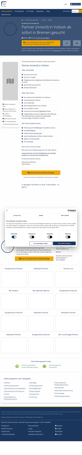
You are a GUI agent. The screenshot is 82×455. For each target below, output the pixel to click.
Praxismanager (59, 393)
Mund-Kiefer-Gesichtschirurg (63, 390)
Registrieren (75, 4)
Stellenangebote (6, 11)
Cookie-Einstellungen (8, 434)
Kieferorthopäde (34, 391)
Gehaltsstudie (6, 14)
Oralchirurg (33, 397)
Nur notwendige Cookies (41, 243)
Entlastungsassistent (36, 385)
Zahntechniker (59, 387)
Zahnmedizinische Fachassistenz (14, 391)
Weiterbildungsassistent (62, 396)
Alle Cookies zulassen (64, 243)
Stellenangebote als (51, 177)
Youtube (59, 434)
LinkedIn (59, 428)
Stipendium (40, 11)
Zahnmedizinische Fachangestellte (14, 388)
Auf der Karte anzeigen (42, 38)
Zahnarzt (7, 383)
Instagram (60, 431)
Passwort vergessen (35, 431)
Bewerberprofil (57, 50)
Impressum (5, 426)
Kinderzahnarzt (34, 394)
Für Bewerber (19, 11)
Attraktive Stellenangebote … (32, 20)
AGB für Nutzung (7, 428)
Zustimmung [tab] (17, 215)
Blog (48, 11)
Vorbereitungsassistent (11, 385)
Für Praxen (30, 11)
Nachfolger (33, 383)
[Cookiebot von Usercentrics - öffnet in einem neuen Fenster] (69, 211)
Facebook (59, 426)
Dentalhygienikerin (35, 388)
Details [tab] (41, 215)
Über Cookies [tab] (65, 215)
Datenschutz (6, 431)
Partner (44, 20)
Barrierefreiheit (33, 426)
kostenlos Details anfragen (33, 147)
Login (65, 4)
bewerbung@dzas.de (62, 249)
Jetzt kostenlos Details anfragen (41, 173)
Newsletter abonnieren (36, 434)
